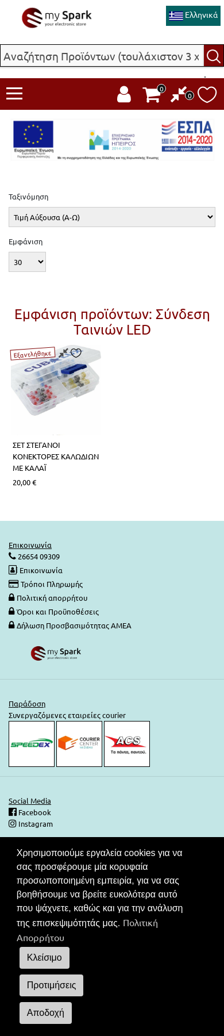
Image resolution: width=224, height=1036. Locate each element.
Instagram (35, 823)
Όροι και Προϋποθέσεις (58, 611)
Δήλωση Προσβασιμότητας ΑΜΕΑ (74, 625)
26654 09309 (38, 556)
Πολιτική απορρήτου (52, 598)
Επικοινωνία (41, 570)
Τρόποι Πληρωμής (52, 584)
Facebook (34, 812)
